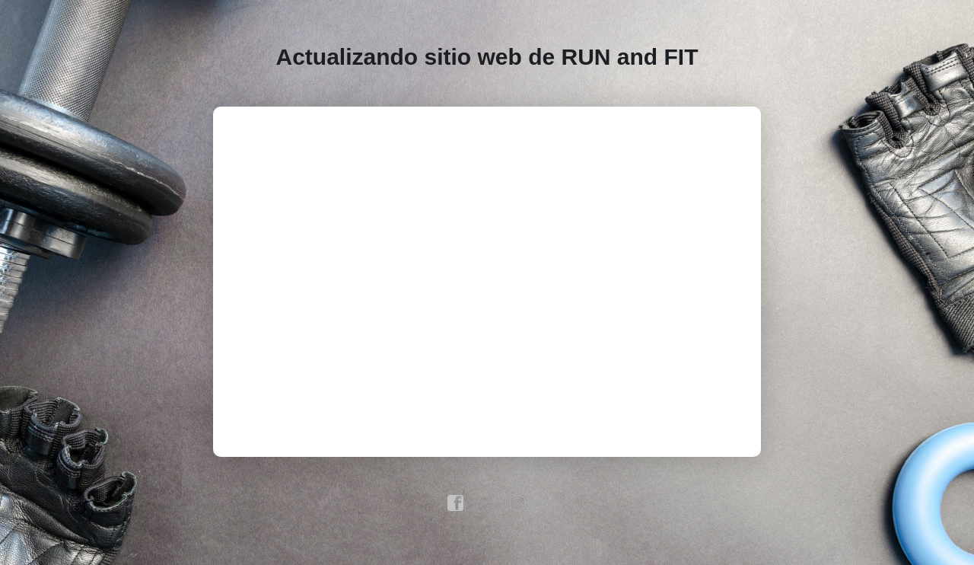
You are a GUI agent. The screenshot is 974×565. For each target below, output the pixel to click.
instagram (518, 503)
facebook (455, 503)
